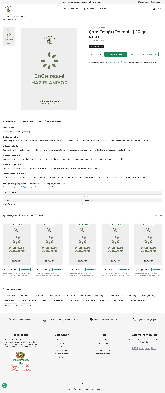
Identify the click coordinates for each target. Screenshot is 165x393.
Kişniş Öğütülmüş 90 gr (142, 270)
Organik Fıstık (58, 300)
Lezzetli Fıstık (104, 300)
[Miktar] (95, 54)
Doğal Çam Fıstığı (129, 296)
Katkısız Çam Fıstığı (148, 296)
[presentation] (156, 215)
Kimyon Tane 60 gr (11, 270)
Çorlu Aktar (24, 296)
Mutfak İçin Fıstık (10, 305)
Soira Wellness (85, 296)
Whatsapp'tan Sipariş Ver (144, 54)
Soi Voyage (71, 296)
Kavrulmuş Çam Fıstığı (137, 300)
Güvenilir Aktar (38, 296)
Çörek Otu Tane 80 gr (77, 270)
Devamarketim (9, 296)
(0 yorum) (101, 27)
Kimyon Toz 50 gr (43, 270)
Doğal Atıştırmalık (74, 300)
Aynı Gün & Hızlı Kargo (93, 2)
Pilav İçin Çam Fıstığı (28, 300)
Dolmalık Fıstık (113, 296)
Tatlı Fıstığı (44, 300)
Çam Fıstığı (99, 296)
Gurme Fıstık (26, 305)
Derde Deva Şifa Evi (55, 296)
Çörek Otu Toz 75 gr (110, 270)
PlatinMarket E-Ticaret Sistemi (76, 389)
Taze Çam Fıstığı (10, 300)
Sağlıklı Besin (90, 300)
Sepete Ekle (116, 54)
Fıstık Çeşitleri (119, 300)
